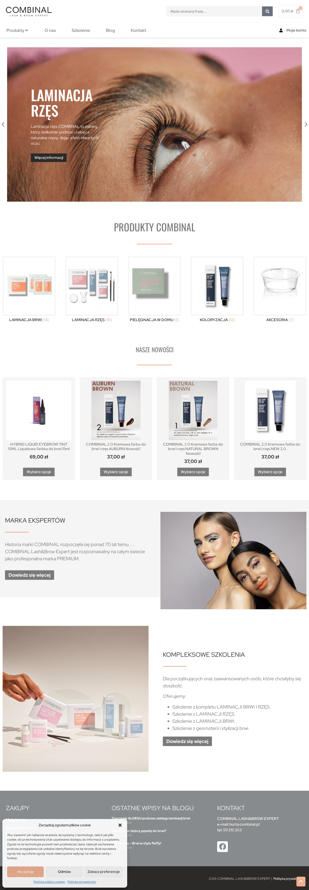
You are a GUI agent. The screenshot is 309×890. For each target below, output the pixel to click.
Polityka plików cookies (49, 882)
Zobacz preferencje (104, 871)
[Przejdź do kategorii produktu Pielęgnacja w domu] (154, 290)
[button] (120, 825)
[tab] (18, 30)
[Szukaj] (267, 11)
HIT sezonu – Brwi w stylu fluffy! (136, 843)
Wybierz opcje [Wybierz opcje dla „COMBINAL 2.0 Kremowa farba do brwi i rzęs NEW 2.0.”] (270, 471)
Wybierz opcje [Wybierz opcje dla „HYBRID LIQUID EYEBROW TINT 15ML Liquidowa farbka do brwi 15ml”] (39, 471)
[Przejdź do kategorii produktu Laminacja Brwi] (29, 290)
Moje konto (296, 30)
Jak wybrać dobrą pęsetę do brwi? (139, 831)
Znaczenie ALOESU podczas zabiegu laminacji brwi (151, 818)
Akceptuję (25, 871)
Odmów (64, 871)
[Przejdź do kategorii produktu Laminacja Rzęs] (91, 290)
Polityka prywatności (81, 882)
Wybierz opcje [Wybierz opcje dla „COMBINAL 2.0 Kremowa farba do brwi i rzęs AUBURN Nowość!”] (116, 471)
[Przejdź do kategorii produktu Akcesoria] (279, 290)
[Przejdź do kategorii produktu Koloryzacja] (217, 290)
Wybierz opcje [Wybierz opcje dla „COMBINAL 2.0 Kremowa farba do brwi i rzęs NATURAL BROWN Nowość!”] (193, 471)
